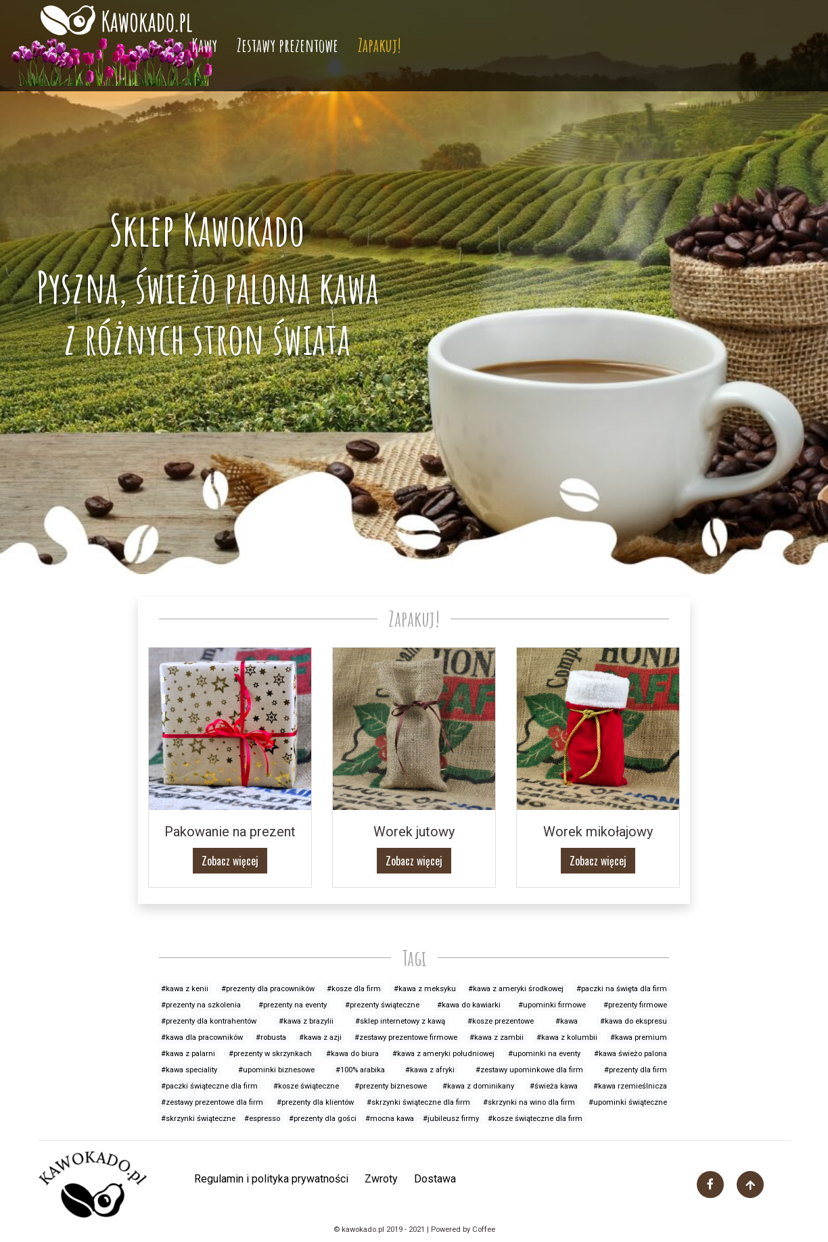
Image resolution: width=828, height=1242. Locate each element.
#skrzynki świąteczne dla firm (418, 1102)
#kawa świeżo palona (630, 1053)
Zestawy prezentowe (287, 45)
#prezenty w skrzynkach (270, 1053)
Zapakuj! (379, 45)
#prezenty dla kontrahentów (208, 1021)
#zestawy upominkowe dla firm (529, 1070)
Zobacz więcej (230, 861)
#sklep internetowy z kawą (400, 1021)
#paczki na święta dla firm (621, 988)
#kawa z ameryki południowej (443, 1053)
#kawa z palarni (188, 1053)
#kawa (566, 1021)
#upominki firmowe (552, 1005)
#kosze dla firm (354, 988)
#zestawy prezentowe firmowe (405, 1037)
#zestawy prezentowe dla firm (212, 1102)
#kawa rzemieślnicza (630, 1086)
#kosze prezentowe (500, 1021)
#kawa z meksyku (425, 988)
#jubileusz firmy (451, 1118)
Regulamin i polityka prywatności (271, 1178)
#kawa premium (638, 1037)
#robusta (271, 1037)
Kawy (204, 45)
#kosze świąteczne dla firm (535, 1118)
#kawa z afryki (430, 1070)
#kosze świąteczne (306, 1086)
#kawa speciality (189, 1070)
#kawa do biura (352, 1053)
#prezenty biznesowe (390, 1086)
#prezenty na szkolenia (201, 1005)
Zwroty (381, 1178)
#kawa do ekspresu (633, 1021)
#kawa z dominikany (478, 1086)
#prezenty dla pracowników (268, 988)
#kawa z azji (320, 1037)
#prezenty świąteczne (382, 1005)
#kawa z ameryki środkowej (516, 988)
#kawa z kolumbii (566, 1037)
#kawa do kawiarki (469, 1005)
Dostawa (435, 1178)
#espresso (262, 1118)
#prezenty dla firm (635, 1070)
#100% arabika (360, 1070)
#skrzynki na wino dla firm (529, 1102)
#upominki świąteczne (628, 1102)
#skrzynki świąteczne (198, 1118)
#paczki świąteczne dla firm (209, 1086)
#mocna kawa (389, 1118)
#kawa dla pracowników (202, 1037)
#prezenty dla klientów (315, 1102)
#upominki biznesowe (276, 1070)
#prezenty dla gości (322, 1118)
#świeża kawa (554, 1086)
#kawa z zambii (496, 1037)
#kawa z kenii (184, 988)
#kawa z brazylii (306, 1021)
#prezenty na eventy (292, 1005)
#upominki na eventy (544, 1053)
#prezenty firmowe (635, 1005)
